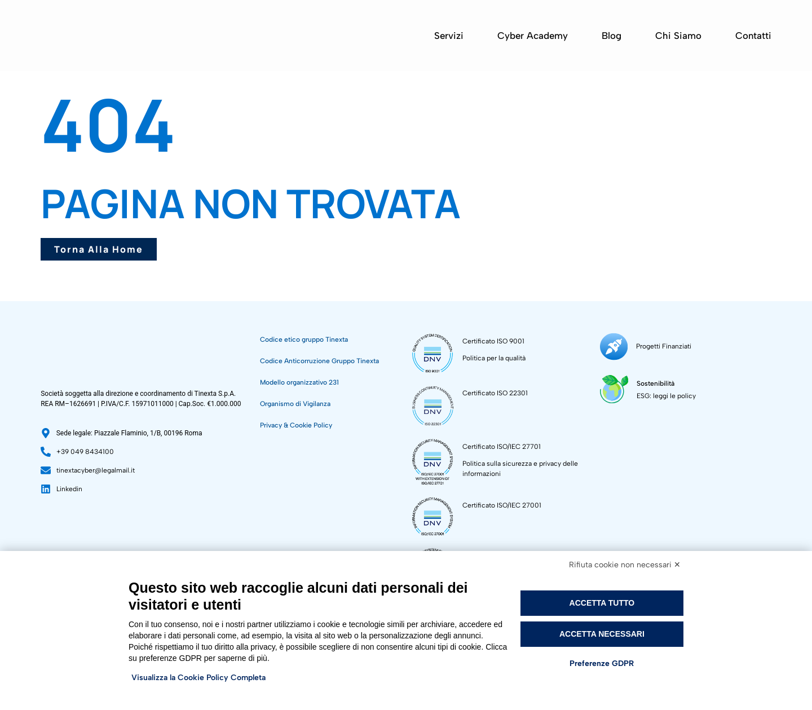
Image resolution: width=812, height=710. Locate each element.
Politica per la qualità (494, 358)
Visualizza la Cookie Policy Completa (198, 677)
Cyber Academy (532, 35)
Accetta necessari (602, 633)
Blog (611, 35)
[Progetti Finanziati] (612, 345)
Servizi (449, 35)
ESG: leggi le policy (663, 391)
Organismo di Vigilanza (295, 404)
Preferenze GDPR (602, 663)
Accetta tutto (602, 602)
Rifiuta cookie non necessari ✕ (625, 565)
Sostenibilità (653, 378)
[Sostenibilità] (612, 383)
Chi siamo (678, 35)
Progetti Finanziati (660, 345)
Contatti (753, 35)
